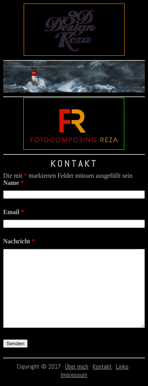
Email (13, 212)
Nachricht (19, 241)
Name (13, 182)
